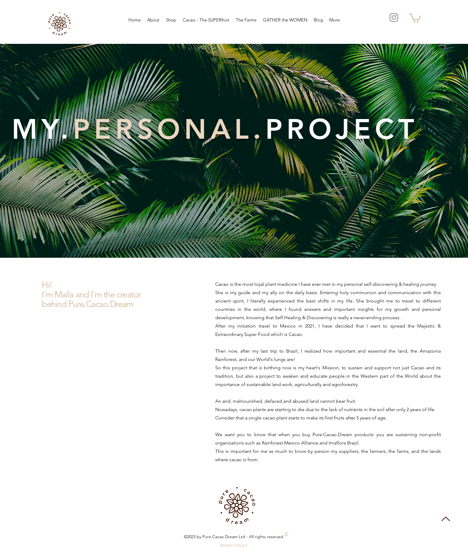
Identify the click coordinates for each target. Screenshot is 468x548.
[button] (415, 17)
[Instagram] (394, 17)
